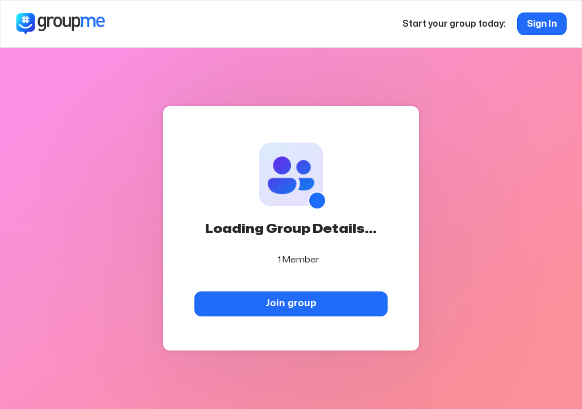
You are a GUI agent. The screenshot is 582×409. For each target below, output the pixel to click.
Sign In (542, 23)
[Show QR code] (317, 200)
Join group (291, 303)
